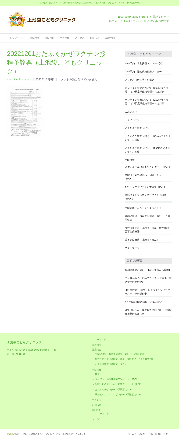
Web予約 (110, 37)
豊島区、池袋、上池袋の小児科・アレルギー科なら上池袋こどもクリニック (50, 434)
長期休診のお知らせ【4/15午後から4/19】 (148, 270)
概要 (97, 374)
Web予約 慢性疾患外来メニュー (143, 71)
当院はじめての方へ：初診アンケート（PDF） (119, 384)
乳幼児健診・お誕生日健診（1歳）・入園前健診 (119, 353)
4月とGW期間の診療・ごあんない (143, 301)
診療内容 (49, 37)
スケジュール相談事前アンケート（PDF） (148, 166)
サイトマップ (132, 247)
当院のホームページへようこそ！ (143, 207)
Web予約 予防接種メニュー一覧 (143, 63)
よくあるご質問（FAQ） (138, 128)
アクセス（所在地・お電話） (141, 79)
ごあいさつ (131, 111)
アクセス (79, 37)
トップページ (17, 37)
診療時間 (34, 37)
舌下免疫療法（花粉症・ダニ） (142, 239)
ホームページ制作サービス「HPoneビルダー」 (150, 434)
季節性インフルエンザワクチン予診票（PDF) (118, 394)
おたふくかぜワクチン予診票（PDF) (145, 186)
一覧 (97, 419)
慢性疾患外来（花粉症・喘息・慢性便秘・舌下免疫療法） (124, 359)
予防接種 (64, 37)
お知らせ (94, 37)
